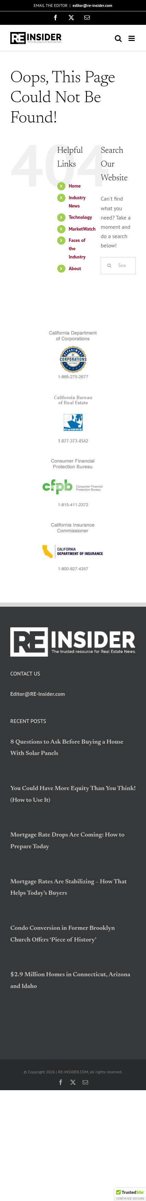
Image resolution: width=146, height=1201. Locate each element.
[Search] (109, 265)
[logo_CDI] (73, 524)
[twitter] (73, 1082)
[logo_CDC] (73, 332)
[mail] (85, 1082)
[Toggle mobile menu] (132, 38)
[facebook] (60, 1082)
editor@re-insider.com (92, 5)
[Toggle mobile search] (118, 38)
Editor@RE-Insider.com (37, 693)
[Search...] (118, 265)
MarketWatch (82, 229)
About (75, 268)
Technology (80, 217)
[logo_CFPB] (73, 460)
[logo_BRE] (73, 396)
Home (75, 186)
